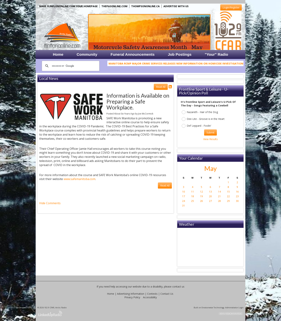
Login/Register (231, 7)
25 (192, 201)
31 (183, 205)
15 (228, 191)
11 (192, 191)
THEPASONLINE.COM (114, 6)
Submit (210, 132)
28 (219, 201)
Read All (160, 86)
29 (228, 201)
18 (192, 196)
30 (237, 201)
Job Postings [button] (180, 54)
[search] (70, 66)
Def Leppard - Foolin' (196, 126)
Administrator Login (234, 307)
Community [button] (87, 54)
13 (210, 191)
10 (183, 191)
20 (210, 196)
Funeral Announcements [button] (132, 54)
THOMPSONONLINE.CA (145, 6)
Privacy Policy (132, 297)
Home (110, 293)
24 (183, 201)
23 (237, 196)
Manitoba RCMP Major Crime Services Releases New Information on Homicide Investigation (176, 64)
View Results (210, 139)
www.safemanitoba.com (79, 179)
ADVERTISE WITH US (176, 6)
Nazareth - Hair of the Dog (200, 112)
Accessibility (150, 297)
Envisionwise (207, 307)
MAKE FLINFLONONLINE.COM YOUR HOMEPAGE (68, 6)
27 (210, 201)
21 (219, 196)
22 (228, 196)
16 (237, 191)
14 (219, 191)
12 (201, 191)
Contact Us (166, 293)
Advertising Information (130, 293)
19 (201, 196)
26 (201, 201)
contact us (178, 286)
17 (183, 196)
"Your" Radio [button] (216, 54)
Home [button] (58, 54)
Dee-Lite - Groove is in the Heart (203, 119)
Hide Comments (50, 203)
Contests (152, 293)
